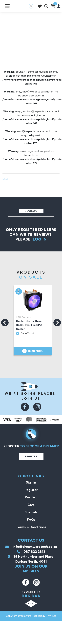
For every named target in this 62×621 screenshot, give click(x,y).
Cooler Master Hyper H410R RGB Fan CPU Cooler (29, 325)
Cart (31, 505)
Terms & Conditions (31, 527)
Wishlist (31, 497)
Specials (31, 512)
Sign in (31, 482)
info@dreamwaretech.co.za (31, 547)
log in (40, 239)
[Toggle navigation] (7, 6)
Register (31, 456)
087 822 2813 (31, 552)
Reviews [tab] (31, 211)
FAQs (31, 520)
